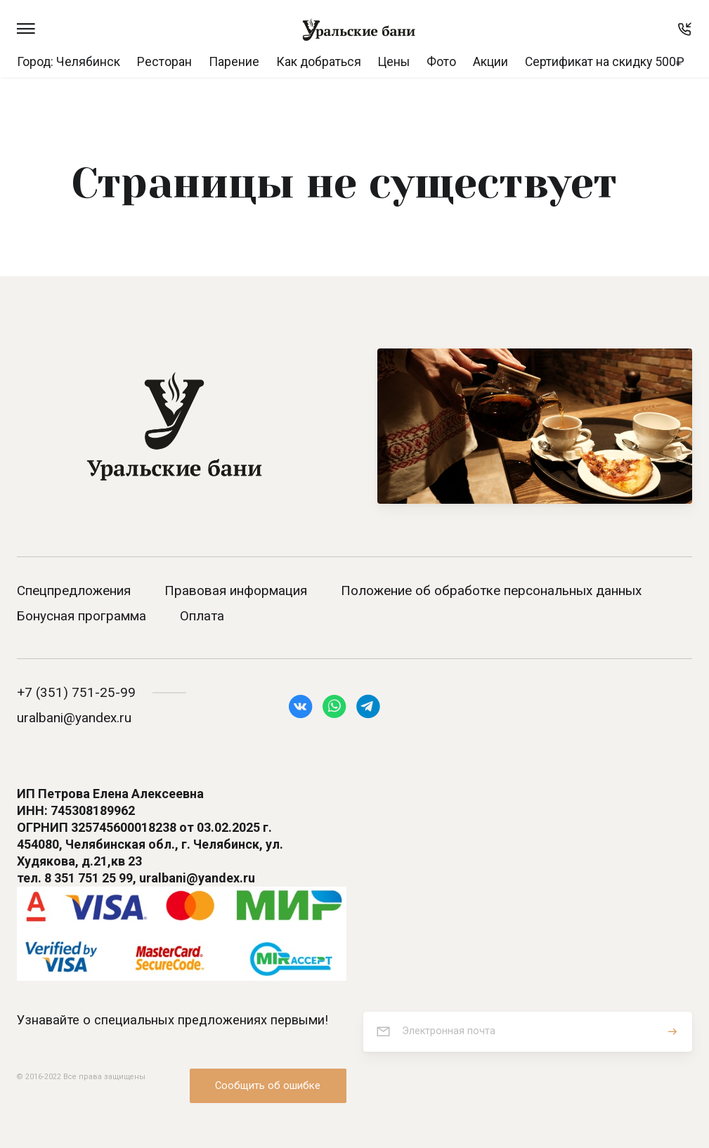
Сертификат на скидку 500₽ (604, 62)
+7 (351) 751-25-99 (76, 692)
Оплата (202, 616)
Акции (490, 62)
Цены (394, 62)
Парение (234, 62)
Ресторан (164, 62)
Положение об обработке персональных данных (491, 590)
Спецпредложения (74, 590)
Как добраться (318, 62)
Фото (441, 62)
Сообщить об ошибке (267, 1085)
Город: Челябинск (68, 62)
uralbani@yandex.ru (74, 718)
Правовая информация (235, 590)
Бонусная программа (81, 616)
